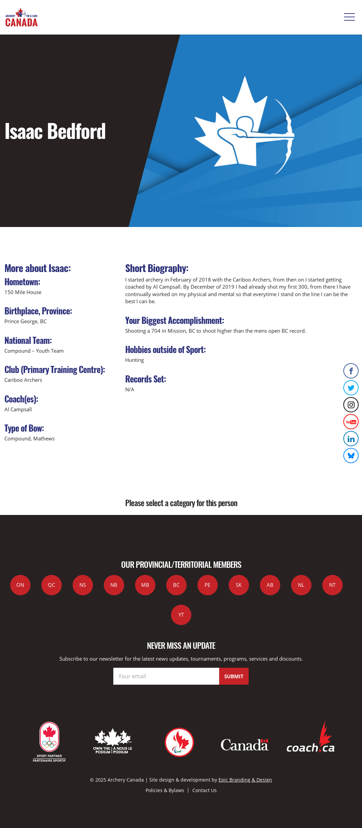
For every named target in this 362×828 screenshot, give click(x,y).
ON (20, 584)
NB (113, 584)
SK (239, 584)
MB (145, 584)
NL (301, 584)
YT (181, 614)
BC (176, 584)
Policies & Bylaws (165, 790)
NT (332, 584)
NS (82, 584)
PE (207, 584)
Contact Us (204, 790)
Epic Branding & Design (245, 780)
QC (51, 584)
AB (270, 584)
